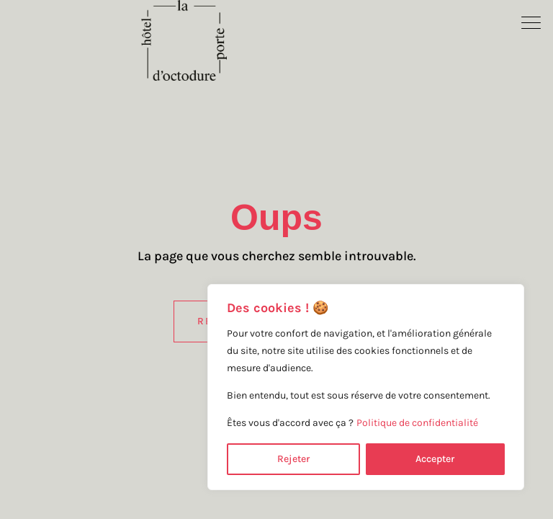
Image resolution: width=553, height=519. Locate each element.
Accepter (434, 459)
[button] (531, 21)
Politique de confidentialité (417, 423)
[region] (365, 387)
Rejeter (293, 459)
